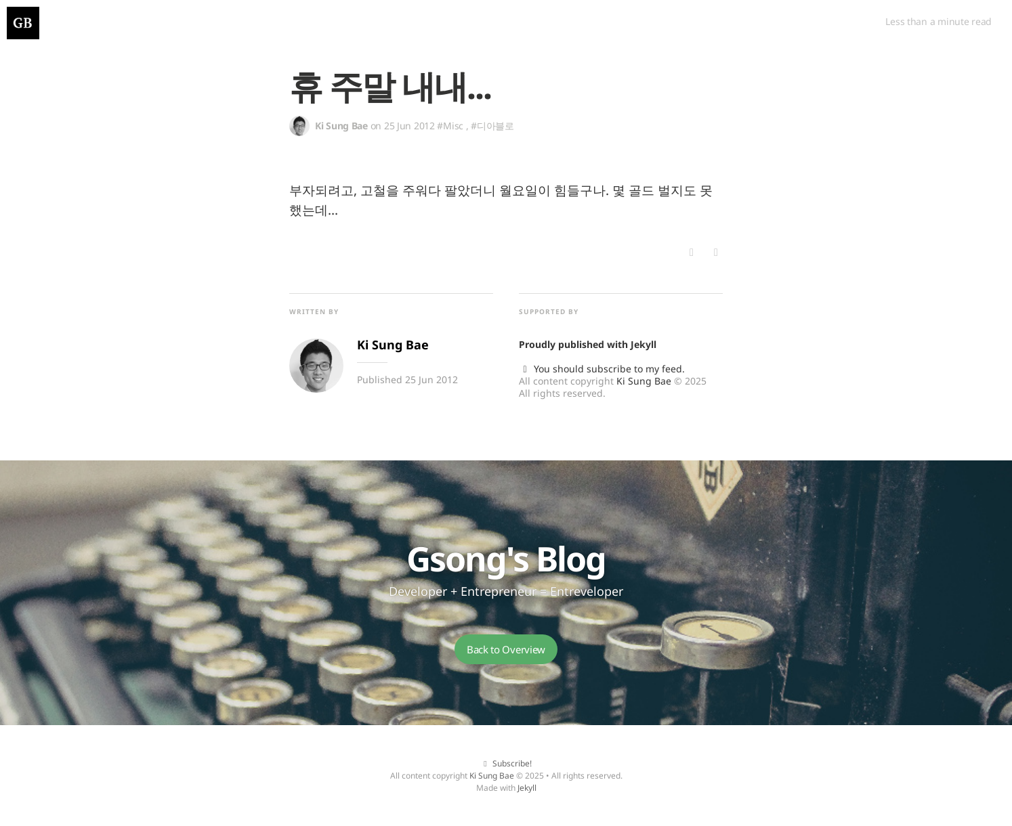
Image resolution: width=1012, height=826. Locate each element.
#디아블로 (492, 125)
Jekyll (643, 344)
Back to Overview (506, 649)
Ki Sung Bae (643, 380)
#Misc (450, 125)
